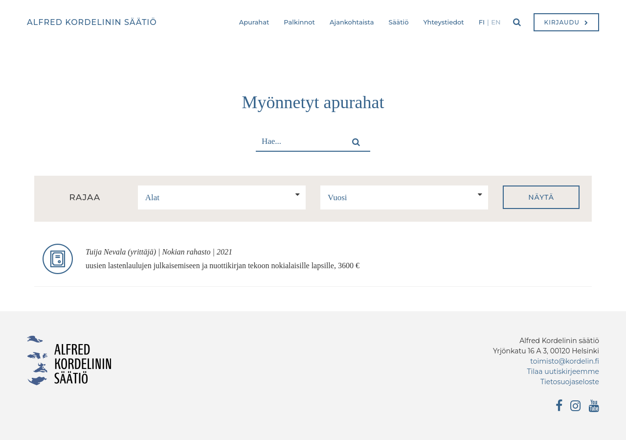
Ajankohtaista (352, 22)
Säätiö (399, 22)
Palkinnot (299, 22)
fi (482, 22)
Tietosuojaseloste (569, 381)
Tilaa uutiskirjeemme (563, 371)
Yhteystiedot (443, 22)
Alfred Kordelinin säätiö (92, 22)
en (495, 22)
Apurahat (254, 22)
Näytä (541, 197)
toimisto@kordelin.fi (564, 361)
